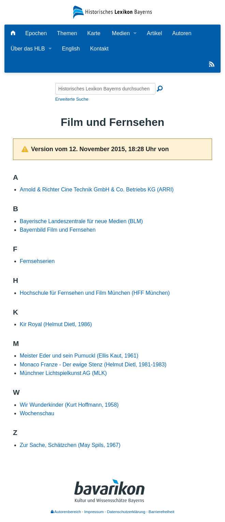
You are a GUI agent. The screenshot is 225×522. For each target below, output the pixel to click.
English (71, 49)
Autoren (181, 33)
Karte (93, 33)
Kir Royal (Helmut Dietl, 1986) (56, 324)
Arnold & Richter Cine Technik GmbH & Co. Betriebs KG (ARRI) (97, 189)
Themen (67, 33)
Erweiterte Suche (71, 99)
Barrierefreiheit (162, 512)
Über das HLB (28, 49)
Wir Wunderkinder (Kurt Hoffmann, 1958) (69, 405)
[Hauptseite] (13, 33)
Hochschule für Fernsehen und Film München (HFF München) (95, 293)
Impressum (94, 512)
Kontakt (99, 49)
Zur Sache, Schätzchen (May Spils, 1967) (70, 445)
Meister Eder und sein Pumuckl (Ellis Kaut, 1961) (79, 356)
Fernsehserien (37, 261)
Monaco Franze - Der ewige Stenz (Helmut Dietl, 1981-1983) (93, 364)
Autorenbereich (66, 512)
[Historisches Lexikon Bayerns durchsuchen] (105, 89)
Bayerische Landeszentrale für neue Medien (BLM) (81, 221)
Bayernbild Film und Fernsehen (57, 230)
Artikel (154, 33)
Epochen (36, 33)
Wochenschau (37, 413)
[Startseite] (112, 12)
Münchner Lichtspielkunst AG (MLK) (63, 373)
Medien (121, 33)
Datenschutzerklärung (126, 512)
